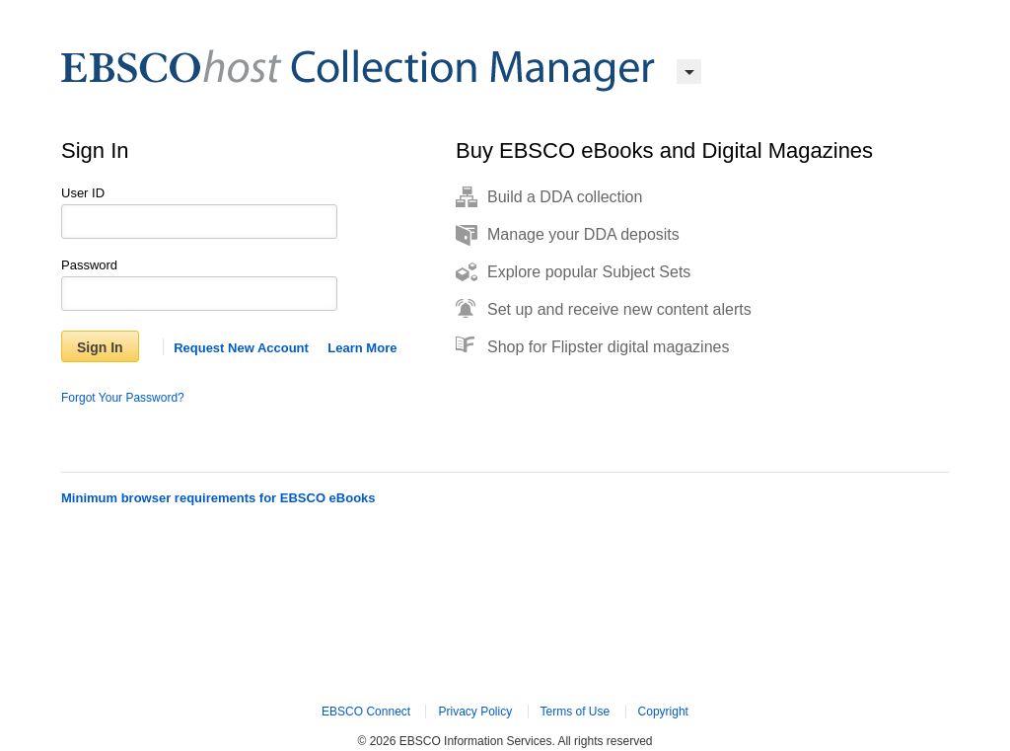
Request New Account (241, 347)
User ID (83, 193)
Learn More (362, 347)
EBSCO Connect (366, 711)
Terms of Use (576, 711)
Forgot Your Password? (122, 398)
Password (89, 265)
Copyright (663, 711)
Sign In (100, 347)
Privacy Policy (475, 711)
